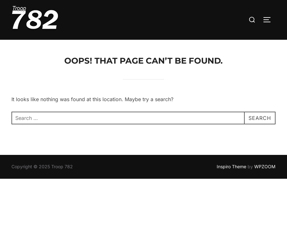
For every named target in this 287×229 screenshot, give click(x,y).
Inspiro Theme (231, 154)
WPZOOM (265, 154)
